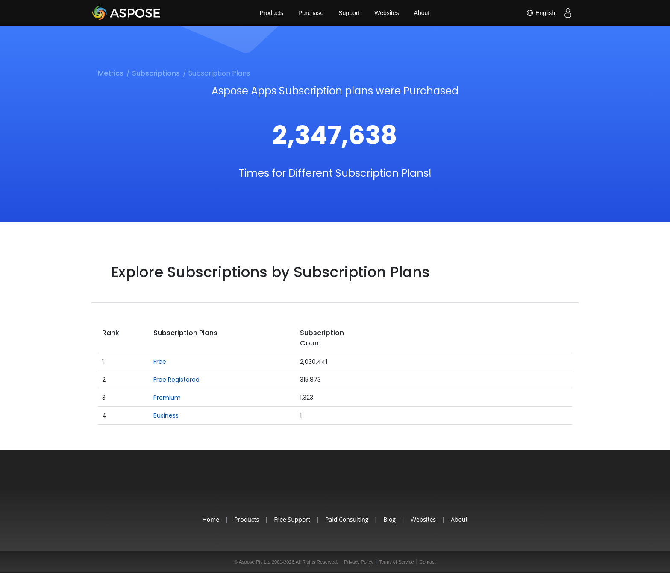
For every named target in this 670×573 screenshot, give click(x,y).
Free (159, 361)
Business (166, 415)
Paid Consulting (346, 519)
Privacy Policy (358, 561)
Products (271, 12)
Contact (428, 561)
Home (211, 519)
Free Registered (176, 379)
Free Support (292, 519)
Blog (389, 519)
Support (348, 12)
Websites (386, 12)
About (422, 12)
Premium (167, 397)
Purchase (310, 12)
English (540, 13)
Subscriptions (156, 73)
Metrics (110, 73)
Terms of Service (396, 561)
